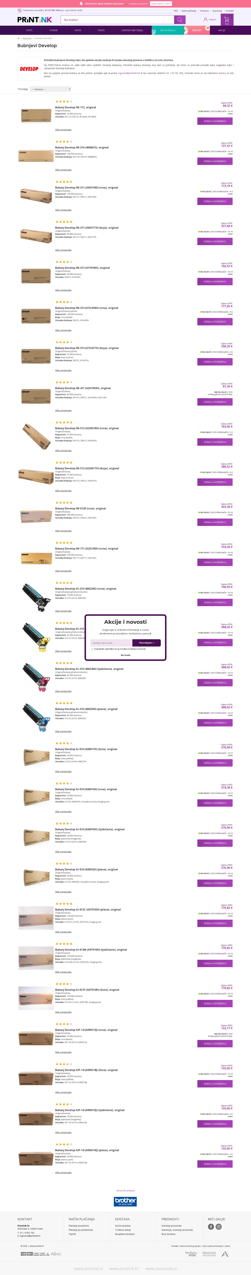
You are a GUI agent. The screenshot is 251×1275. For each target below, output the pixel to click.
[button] (125, 622)
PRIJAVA (212, 19)
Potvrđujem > (146, 642)
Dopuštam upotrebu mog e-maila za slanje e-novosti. (118, 648)
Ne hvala (125, 655)
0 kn (227, 23)
